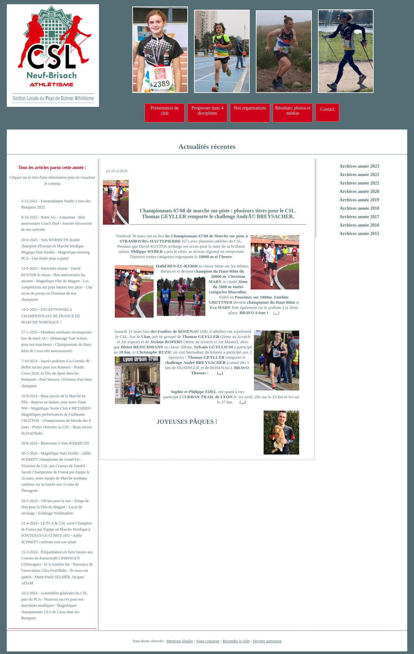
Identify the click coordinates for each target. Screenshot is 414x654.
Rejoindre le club (236, 641)
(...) (276, 312)
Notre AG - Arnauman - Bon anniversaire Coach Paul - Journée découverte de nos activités (57, 223)
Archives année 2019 (359, 199)
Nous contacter (207, 641)
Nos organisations (250, 108)
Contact (327, 109)
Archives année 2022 (359, 174)
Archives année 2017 (359, 216)
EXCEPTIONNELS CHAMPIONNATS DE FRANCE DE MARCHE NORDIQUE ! (50, 315)
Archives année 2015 (359, 233)
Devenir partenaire (267, 641)
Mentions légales (180, 641)
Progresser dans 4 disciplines (207, 111)
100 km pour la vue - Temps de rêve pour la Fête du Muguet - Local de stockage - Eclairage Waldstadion (55, 507)
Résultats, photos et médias (292, 111)
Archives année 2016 (359, 225)
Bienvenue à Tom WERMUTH (65, 443)
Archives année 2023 (359, 166)
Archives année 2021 (359, 183)
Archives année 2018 (359, 208)
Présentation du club (165, 111)
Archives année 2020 (359, 191)
